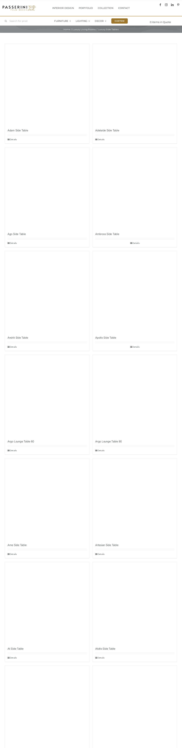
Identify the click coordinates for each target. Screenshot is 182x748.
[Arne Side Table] (47, 499)
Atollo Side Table (105, 648)
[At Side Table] (47, 603)
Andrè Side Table (18, 337)
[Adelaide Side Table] (135, 85)
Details (13, 139)
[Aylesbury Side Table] (47, 707)
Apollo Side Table (105, 337)
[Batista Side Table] (135, 707)
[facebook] (160, 4)
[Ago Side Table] (47, 188)
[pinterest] (178, 4)
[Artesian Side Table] (135, 499)
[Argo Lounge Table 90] (135, 396)
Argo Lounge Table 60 (21, 441)
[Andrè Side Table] (47, 292)
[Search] (5, 21)
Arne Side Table (17, 545)
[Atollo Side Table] (135, 603)
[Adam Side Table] (47, 85)
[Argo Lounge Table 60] (47, 396)
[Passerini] (19, 6)
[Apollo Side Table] (135, 292)
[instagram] (166, 4)
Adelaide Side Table (107, 130)
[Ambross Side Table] (135, 188)
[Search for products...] (17, 21)
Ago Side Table (17, 234)
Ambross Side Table (107, 234)
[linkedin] (172, 4)
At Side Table (15, 648)
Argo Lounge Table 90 (108, 441)
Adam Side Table (18, 130)
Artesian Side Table (106, 545)
